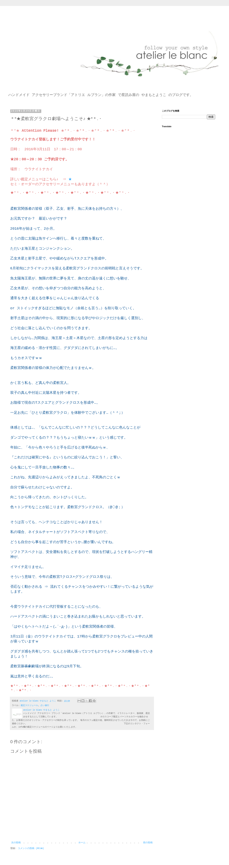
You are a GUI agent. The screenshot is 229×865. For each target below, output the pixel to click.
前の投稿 (148, 842)
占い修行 (44, 705)
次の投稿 (16, 842)
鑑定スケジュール (29, 705)
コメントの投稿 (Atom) (31, 848)
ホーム (81, 842)
